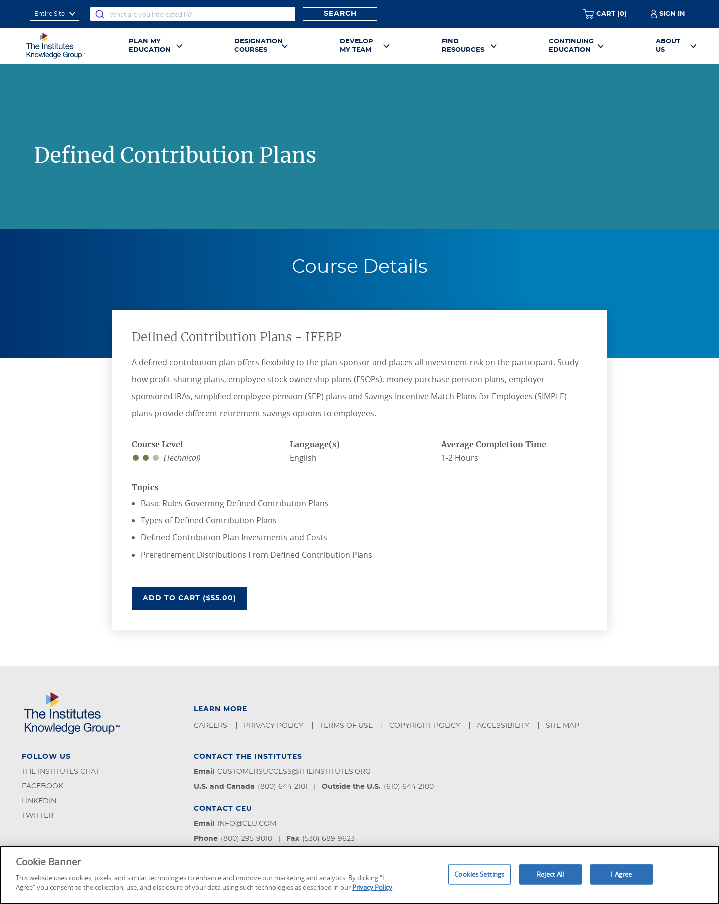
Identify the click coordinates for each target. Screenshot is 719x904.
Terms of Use (347, 725)
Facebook (42, 786)
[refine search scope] (54, 14)
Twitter (37, 815)
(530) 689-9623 (328, 838)
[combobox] (192, 14)
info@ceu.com (246, 823)
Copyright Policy (425, 725)
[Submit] (100, 14)
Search (340, 13)
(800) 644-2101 (283, 786)
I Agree (621, 873)
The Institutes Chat (61, 771)
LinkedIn (39, 801)
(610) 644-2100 (409, 786)
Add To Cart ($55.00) (195, 597)
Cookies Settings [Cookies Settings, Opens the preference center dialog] (479, 873)
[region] (359, 875)
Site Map (563, 725)
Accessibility (504, 725)
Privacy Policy (274, 725)
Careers (211, 725)
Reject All (550, 873)
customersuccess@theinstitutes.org (294, 771)
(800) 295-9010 (246, 838)
